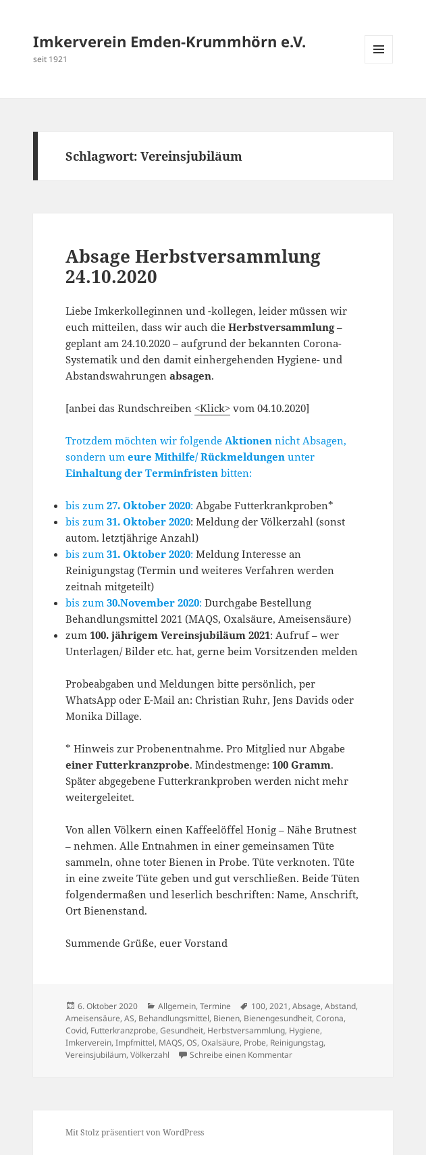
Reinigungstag (296, 1042)
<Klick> (212, 408)
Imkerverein (88, 1042)
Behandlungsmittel (173, 1018)
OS (191, 1042)
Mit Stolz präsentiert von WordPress (134, 1132)
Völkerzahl (149, 1054)
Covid (75, 1030)
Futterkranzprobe (123, 1030)
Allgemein (177, 1006)
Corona (330, 1018)
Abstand (340, 1006)
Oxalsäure (220, 1042)
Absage (306, 1006)
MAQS (170, 1042)
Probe (255, 1042)
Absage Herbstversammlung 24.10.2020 (193, 266)
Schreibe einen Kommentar (241, 1054)
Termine (215, 1006)
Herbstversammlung (246, 1030)
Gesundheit (181, 1030)
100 (258, 1006)
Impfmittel (135, 1042)
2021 (278, 1006)
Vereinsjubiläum (95, 1054)
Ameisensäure (92, 1018)
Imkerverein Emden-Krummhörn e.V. (169, 41)
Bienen (226, 1018)
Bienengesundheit (278, 1018)
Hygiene (304, 1030)
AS (129, 1018)
